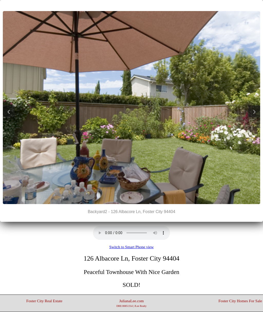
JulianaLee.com (131, 303)
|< (121, 5)
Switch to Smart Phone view (131, 247)
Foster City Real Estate (44, 301)
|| (131, 5)
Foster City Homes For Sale (240, 301)
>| (141, 5)
